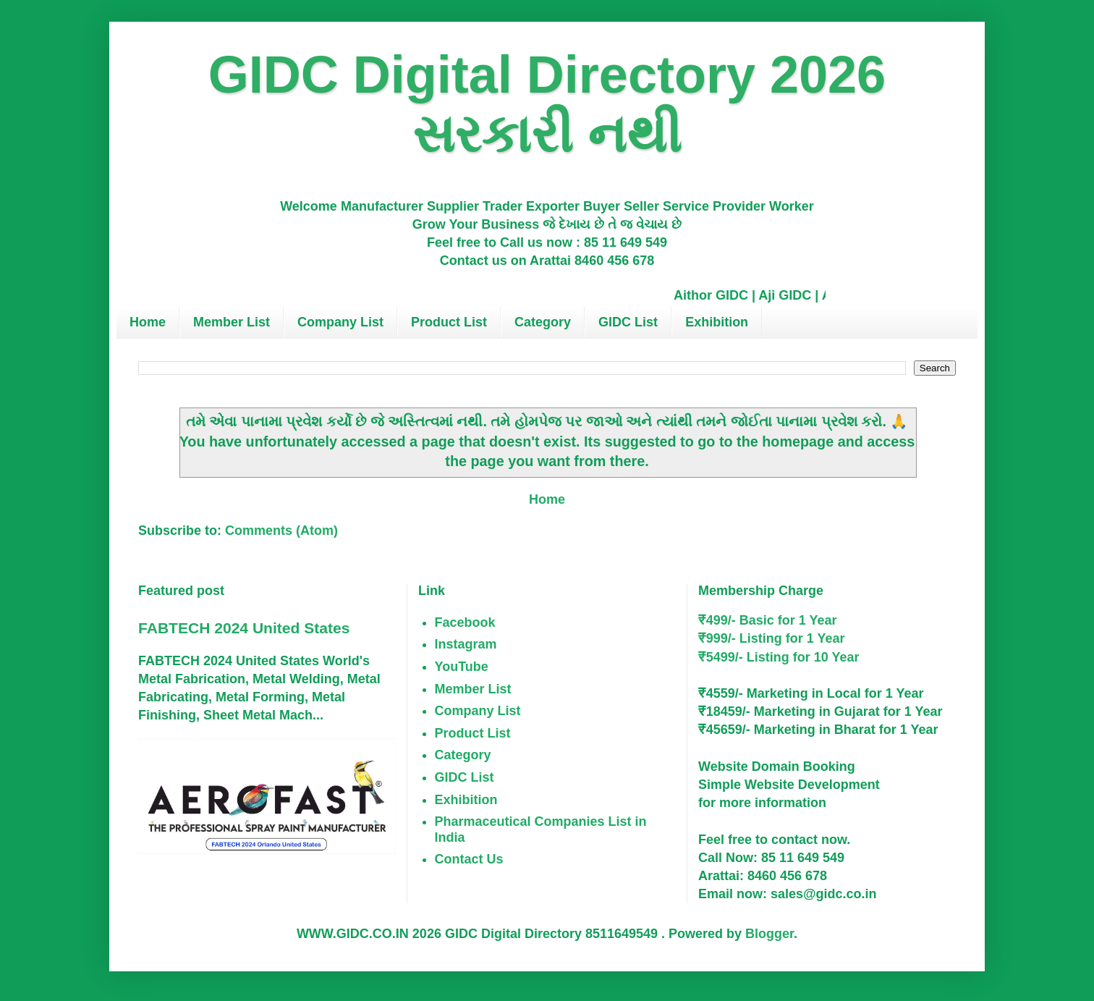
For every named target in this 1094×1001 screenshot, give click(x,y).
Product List (449, 322)
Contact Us (469, 859)
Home (148, 322)
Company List (340, 322)
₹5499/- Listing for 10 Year (779, 657)
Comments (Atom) (281, 530)
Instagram (466, 644)
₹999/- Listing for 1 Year (771, 638)
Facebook (465, 622)
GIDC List (628, 322)
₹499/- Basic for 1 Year (767, 620)
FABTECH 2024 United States (243, 628)
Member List (231, 322)
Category (542, 322)
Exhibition (716, 322)
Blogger (769, 933)
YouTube (461, 666)
